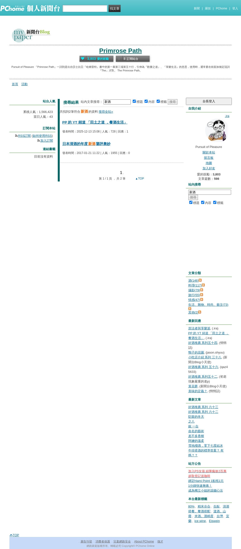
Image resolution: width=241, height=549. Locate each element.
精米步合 (204, 506)
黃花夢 (193, 386)
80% (191, 506)
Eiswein (214, 521)
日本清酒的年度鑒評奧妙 (86, 144)
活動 (24, 84)
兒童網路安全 (122, 541)
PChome (221, 8)
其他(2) (193, 312)
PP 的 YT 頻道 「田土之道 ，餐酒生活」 (95, 122)
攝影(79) (194, 290)
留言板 (208, 158)
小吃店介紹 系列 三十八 (204, 357)
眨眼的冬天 (196, 416)
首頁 (15, 84)
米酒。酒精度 (204, 516)
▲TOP (139, 178)
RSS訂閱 (24, 136)
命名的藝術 (196, 431)
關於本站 (209, 152)
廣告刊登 (86, 541)
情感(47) (194, 300)
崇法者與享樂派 (199, 328)
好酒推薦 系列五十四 (203, 343)
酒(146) (193, 280)
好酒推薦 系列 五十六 (203, 367)
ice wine (200, 521)
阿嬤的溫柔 (196, 441)
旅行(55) (194, 295)
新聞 (197, 8)
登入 (235, 8)
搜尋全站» (106, 111)
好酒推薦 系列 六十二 (203, 412)
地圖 (209, 163)
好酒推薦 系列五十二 (203, 376)
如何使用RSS (42, 136)
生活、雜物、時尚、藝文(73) (208, 304)
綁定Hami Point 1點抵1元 (206, 481)
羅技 (208, 8)
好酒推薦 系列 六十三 (203, 407)
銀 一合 (193, 426)
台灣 (220, 516)
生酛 (216, 506)
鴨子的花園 (196, 352)
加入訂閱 (46, 140)
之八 (191, 421)
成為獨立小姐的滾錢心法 (205, 490)
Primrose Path (120, 50)
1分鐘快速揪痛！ (200, 485)
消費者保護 (102, 541)
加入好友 (209, 168)
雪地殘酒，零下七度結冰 (205, 445)
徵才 (160, 541)
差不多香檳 (196, 436)
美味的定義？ (197, 391)
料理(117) (195, 285)
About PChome (144, 541)
